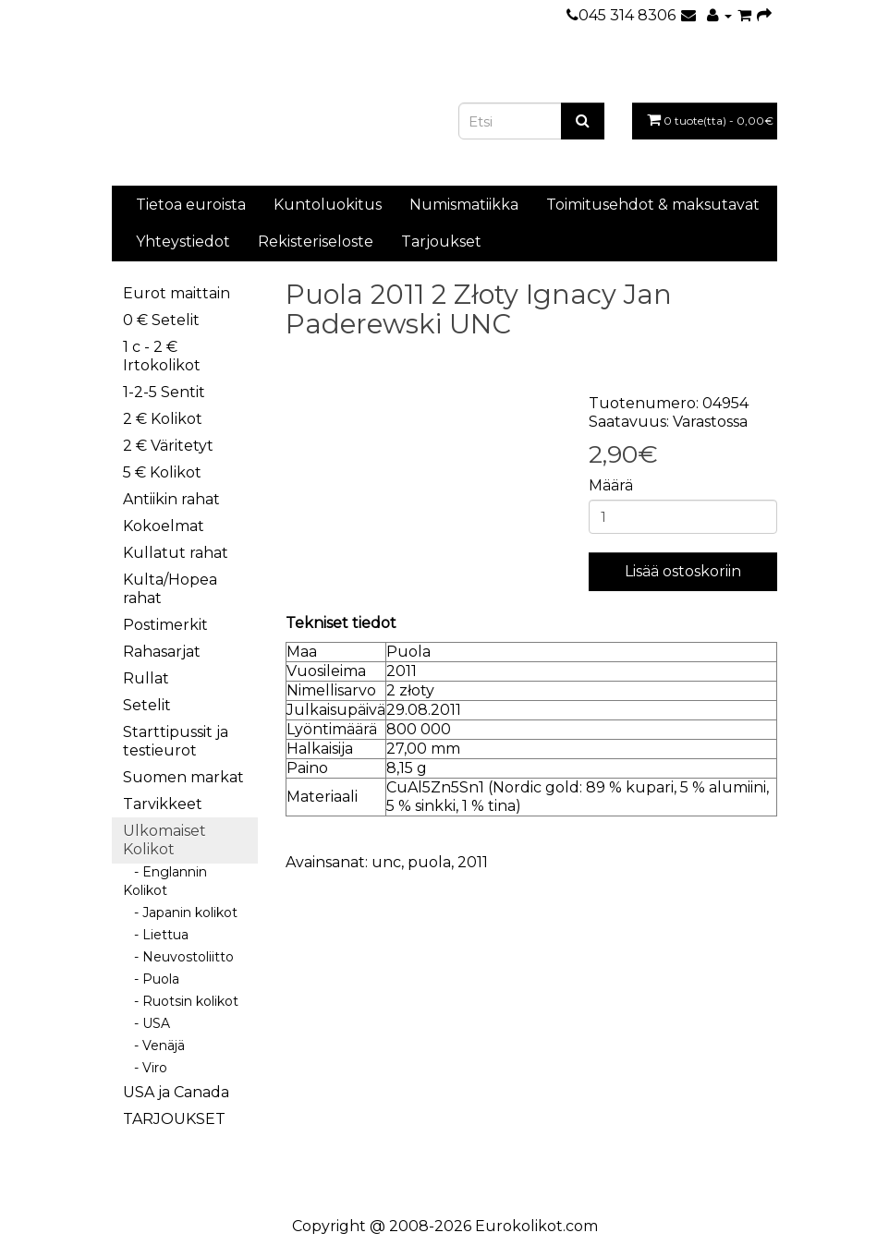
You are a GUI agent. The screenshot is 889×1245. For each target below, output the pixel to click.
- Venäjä (154, 1045)
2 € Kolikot (162, 419)
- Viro (145, 1067)
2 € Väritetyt (168, 445)
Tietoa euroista (191, 204)
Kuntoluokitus (328, 204)
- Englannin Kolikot (165, 881)
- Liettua (156, 934)
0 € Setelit (161, 320)
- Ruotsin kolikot (180, 1001)
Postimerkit (165, 625)
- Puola (151, 979)
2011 (472, 862)
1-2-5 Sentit (164, 392)
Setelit (147, 705)
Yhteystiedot (183, 241)
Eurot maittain (176, 293)
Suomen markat (183, 777)
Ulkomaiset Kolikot (164, 840)
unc (386, 862)
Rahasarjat (162, 651)
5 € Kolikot (162, 472)
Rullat (146, 678)
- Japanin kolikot (180, 912)
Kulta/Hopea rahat (170, 589)
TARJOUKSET (174, 1119)
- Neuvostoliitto (178, 957)
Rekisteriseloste (315, 241)
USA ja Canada (176, 1092)
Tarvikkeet (162, 804)
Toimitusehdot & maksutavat (653, 204)
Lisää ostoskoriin (683, 571)
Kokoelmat (163, 526)
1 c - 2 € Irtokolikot (162, 356)
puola (429, 862)
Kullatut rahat (175, 553)
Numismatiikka (463, 204)
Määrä (611, 485)
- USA (146, 1023)
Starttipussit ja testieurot (175, 741)
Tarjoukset (441, 241)
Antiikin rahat (171, 499)
